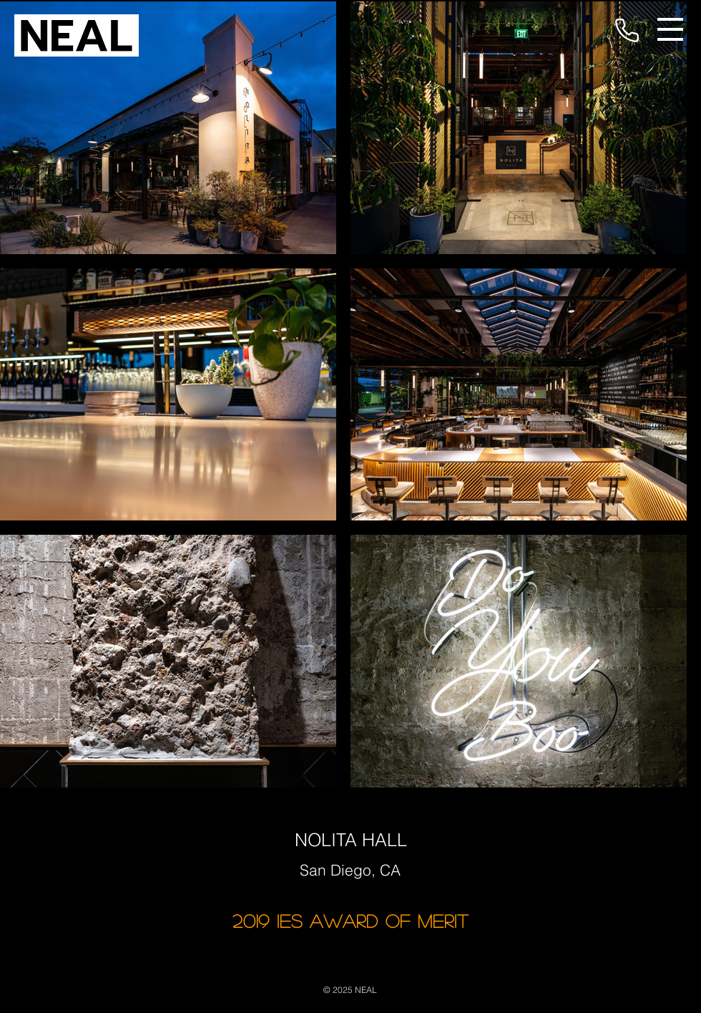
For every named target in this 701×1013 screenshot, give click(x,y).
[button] (670, 29)
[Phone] (626, 30)
